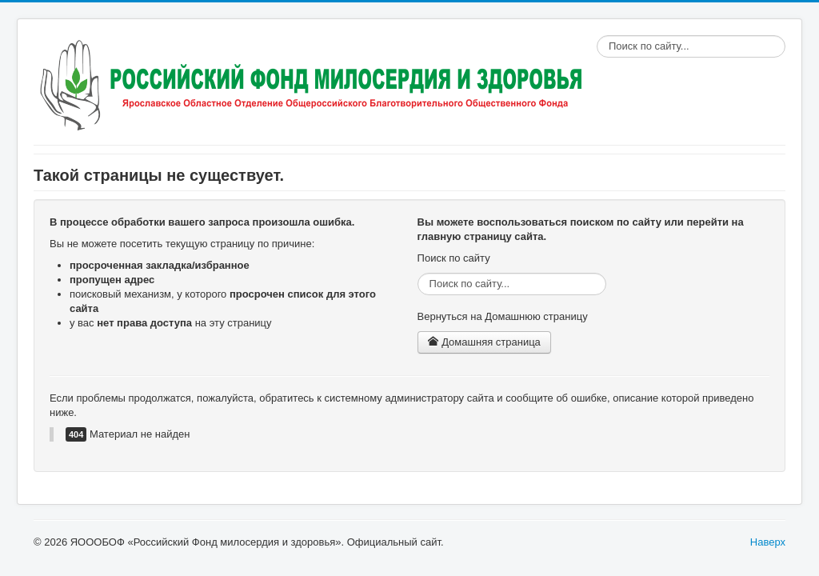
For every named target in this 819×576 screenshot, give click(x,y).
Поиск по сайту (417, 273)
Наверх (767, 542)
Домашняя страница (484, 342)
